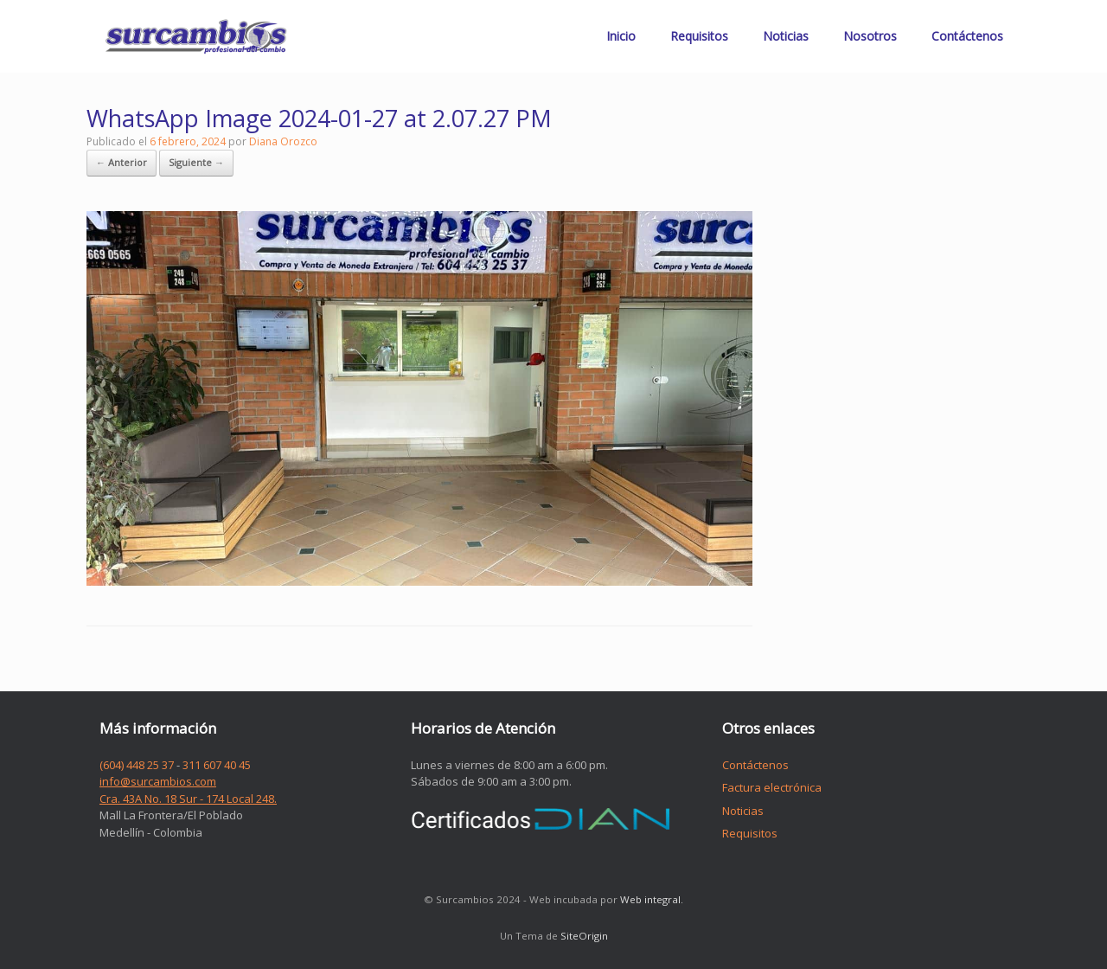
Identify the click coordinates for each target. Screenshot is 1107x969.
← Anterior (121, 162)
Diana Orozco (283, 141)
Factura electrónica (772, 787)
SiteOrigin (584, 935)
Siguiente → (196, 162)
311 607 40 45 (216, 765)
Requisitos (699, 36)
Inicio (621, 36)
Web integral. (651, 899)
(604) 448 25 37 (136, 765)
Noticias (786, 36)
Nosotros (870, 36)
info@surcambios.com (157, 781)
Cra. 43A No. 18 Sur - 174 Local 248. (188, 798)
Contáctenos (967, 36)
